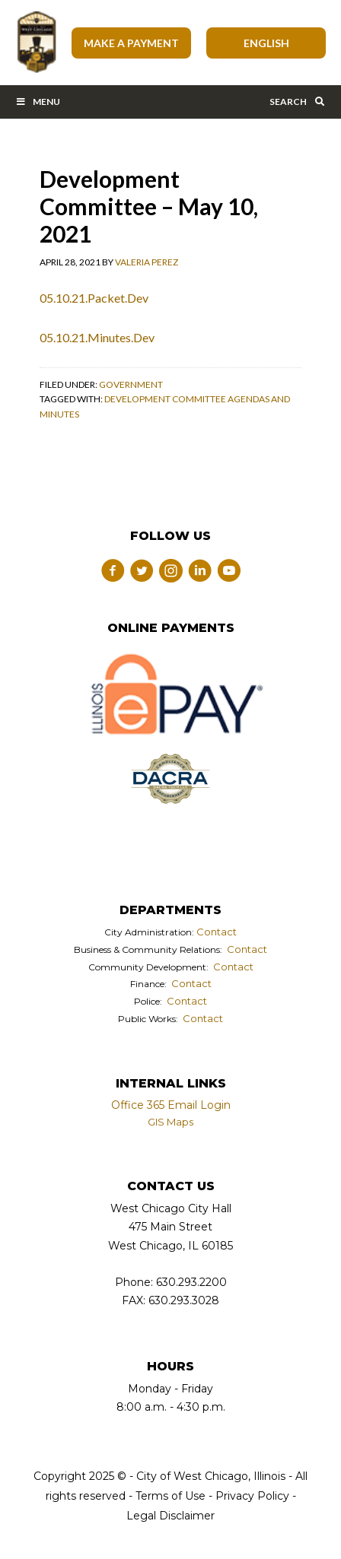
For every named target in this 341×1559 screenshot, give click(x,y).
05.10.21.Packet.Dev (94, 298)
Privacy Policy (252, 1496)
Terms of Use (169, 1496)
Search (297, 101)
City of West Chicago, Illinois (35, 42)
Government (131, 384)
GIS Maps (170, 1122)
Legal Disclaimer (170, 1515)
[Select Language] (266, 43)
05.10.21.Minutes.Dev (97, 337)
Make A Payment (131, 43)
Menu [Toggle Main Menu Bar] (37, 101)
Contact (216, 932)
